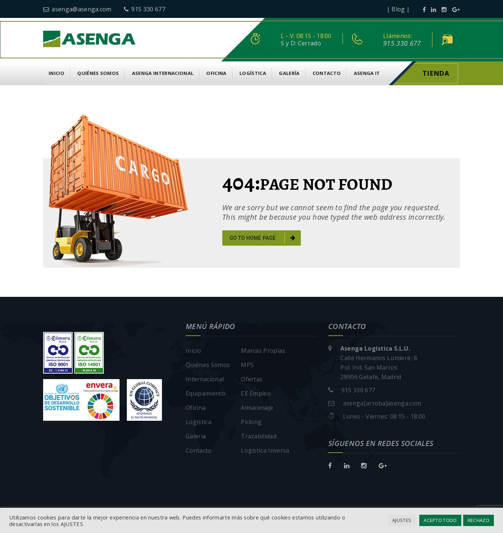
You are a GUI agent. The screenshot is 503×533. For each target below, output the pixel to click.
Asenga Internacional (162, 73)
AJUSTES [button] (401, 520)
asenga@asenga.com (77, 9)
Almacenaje (257, 408)
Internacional (205, 379)
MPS (247, 365)
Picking (251, 422)
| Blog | (398, 9)
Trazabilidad (258, 436)
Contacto (327, 73)
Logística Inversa (265, 450)
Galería (289, 73)
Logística (252, 73)
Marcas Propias (263, 351)
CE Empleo (256, 393)
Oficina (216, 73)
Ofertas (251, 379)
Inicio (56, 73)
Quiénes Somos (98, 73)
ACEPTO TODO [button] (440, 520)
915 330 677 (144, 9)
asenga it (367, 73)
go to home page (262, 238)
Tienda (436, 73)
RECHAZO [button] (478, 520)
